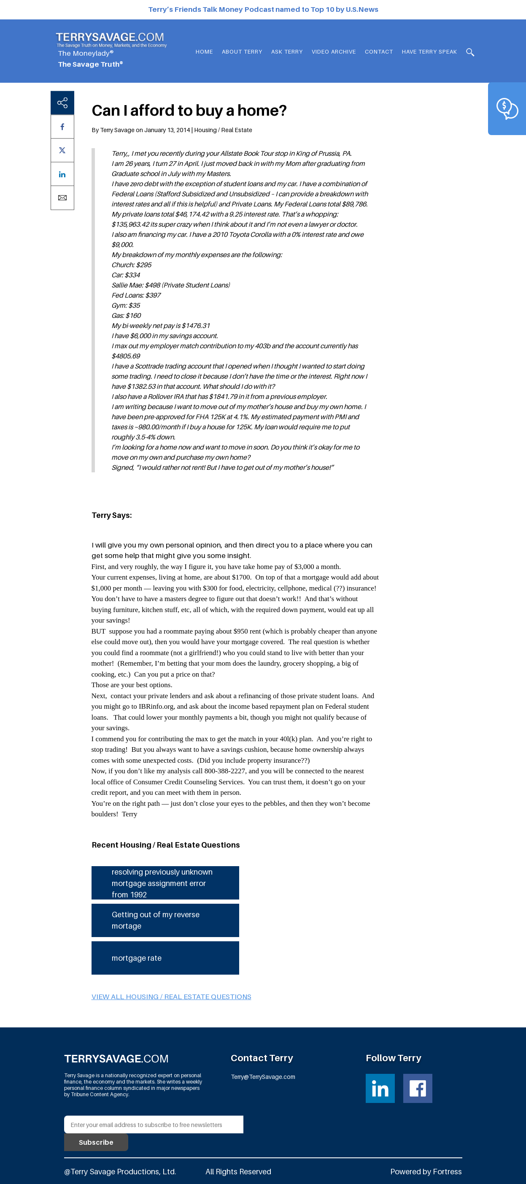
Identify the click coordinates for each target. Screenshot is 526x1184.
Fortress (447, 1171)
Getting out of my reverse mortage (156, 920)
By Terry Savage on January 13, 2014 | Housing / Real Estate (172, 129)
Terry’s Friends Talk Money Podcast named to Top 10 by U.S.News (263, 9)
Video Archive (334, 51)
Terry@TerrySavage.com (263, 1076)
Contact (379, 51)
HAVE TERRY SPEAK (429, 51)
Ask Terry (287, 51)
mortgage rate (137, 958)
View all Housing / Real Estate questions (171, 996)
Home (204, 51)
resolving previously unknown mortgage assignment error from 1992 (162, 883)
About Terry (242, 51)
